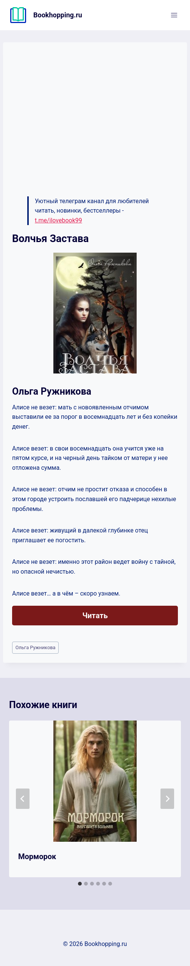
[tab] (80, 884)
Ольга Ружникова (36, 647)
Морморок (37, 856)
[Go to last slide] (23, 799)
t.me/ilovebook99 (58, 220)
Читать (94, 615)
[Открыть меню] (174, 15)
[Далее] (167, 799)
